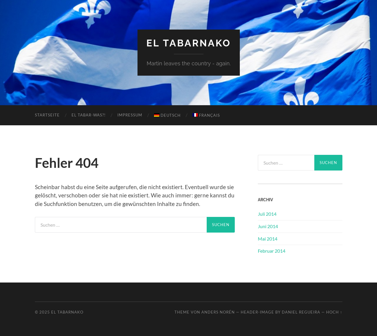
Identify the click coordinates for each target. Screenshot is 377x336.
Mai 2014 (267, 238)
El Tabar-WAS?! (89, 115)
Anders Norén (218, 312)
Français (206, 115)
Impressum (129, 115)
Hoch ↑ (334, 312)
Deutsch (167, 115)
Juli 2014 (267, 214)
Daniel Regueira (301, 312)
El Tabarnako (188, 43)
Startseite (47, 115)
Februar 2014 (271, 251)
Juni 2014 (268, 226)
